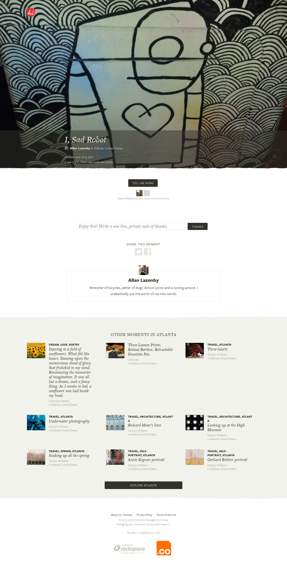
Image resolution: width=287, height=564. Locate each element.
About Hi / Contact (121, 515)
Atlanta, (108, 148)
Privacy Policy (144, 515)
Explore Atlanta (143, 485)
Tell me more (143, 183)
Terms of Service (166, 515)
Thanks (197, 227)
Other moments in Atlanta (143, 335)
